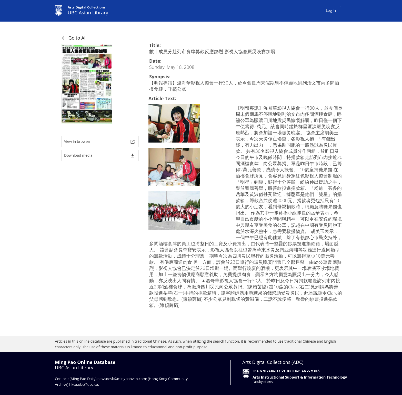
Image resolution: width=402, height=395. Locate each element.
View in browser (99, 141)
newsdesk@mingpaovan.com (121, 378)
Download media (99, 155)
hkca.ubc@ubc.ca (83, 384)
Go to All (74, 38)
